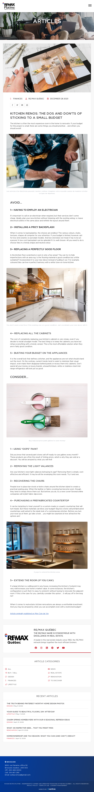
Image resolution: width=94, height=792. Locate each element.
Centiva (51, 789)
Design (9, 677)
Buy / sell (11, 673)
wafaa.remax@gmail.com (20, 775)
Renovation (54, 677)
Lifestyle (10, 684)
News (52, 669)
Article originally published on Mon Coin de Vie (29, 614)
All (8, 669)
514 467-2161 (14, 772)
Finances (16, 99)
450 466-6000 (15, 770)
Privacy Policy (32, 785)
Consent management (58, 785)
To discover (55, 680)
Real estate (55, 673)
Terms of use (44, 785)
